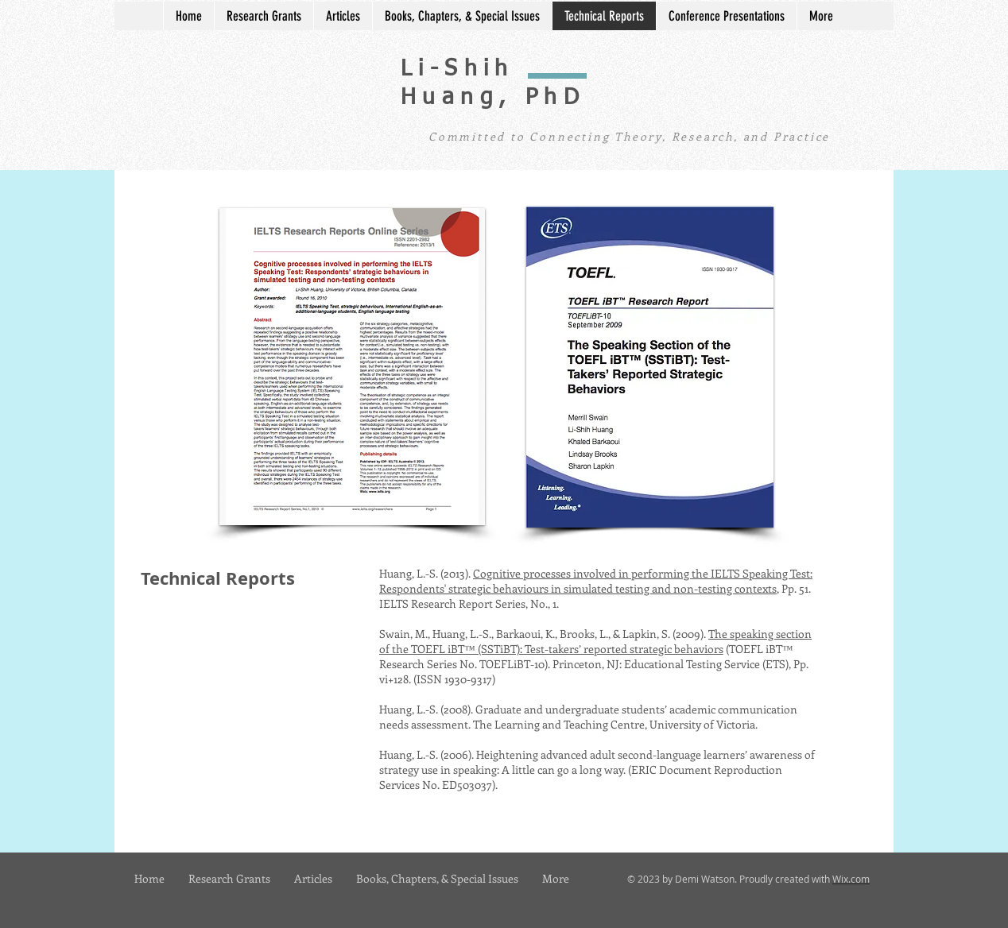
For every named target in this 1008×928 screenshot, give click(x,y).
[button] (352, 366)
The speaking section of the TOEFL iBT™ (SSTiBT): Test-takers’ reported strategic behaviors (595, 641)
